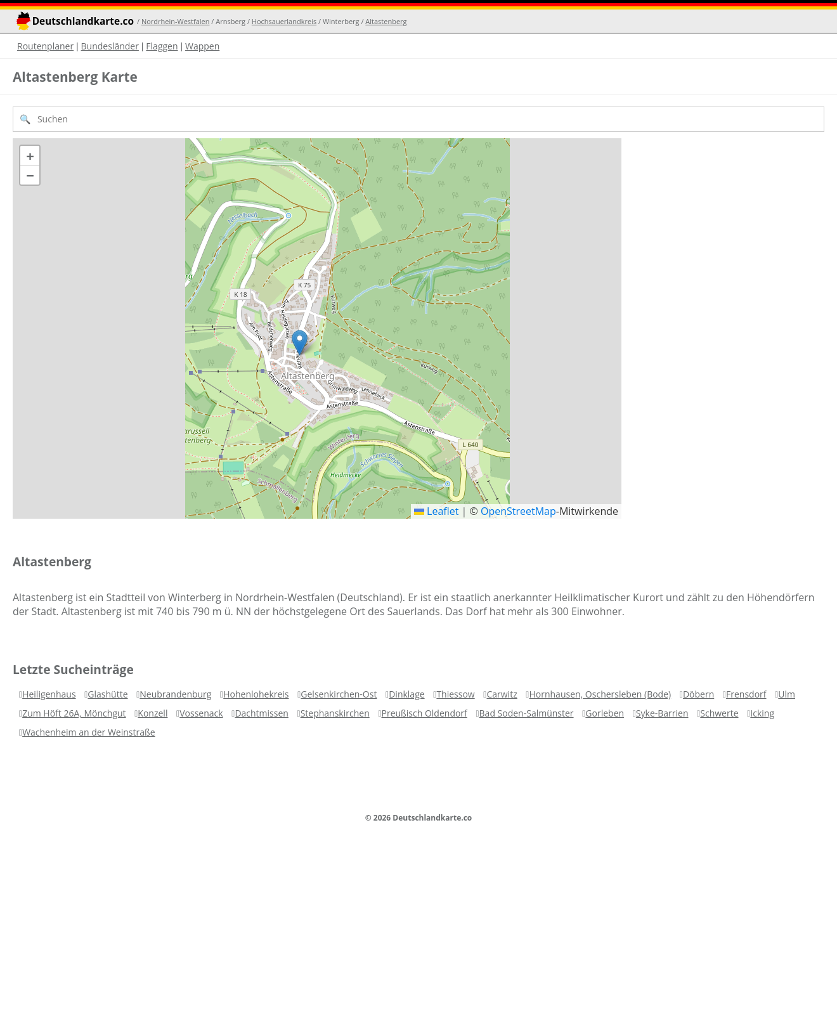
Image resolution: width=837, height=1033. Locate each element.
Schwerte (719, 713)
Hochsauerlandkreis (284, 21)
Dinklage (406, 694)
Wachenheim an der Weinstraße (88, 732)
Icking (762, 713)
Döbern (698, 694)
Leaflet (436, 511)
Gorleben (604, 713)
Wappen (202, 46)
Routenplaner (45, 46)
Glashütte (107, 694)
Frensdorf (746, 694)
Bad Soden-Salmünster (526, 713)
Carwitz (501, 694)
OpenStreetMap (518, 511)
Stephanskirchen (335, 713)
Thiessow (455, 694)
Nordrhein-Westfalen (175, 21)
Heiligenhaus (48, 694)
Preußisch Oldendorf (424, 713)
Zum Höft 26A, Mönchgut (74, 713)
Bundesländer (110, 46)
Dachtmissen (262, 713)
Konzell (152, 713)
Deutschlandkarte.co (83, 21)
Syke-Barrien (662, 713)
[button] (300, 343)
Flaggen (162, 46)
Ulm (786, 694)
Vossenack (201, 713)
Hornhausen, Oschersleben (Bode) (600, 694)
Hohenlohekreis (256, 694)
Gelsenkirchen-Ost (339, 694)
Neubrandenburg (175, 694)
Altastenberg (385, 21)
